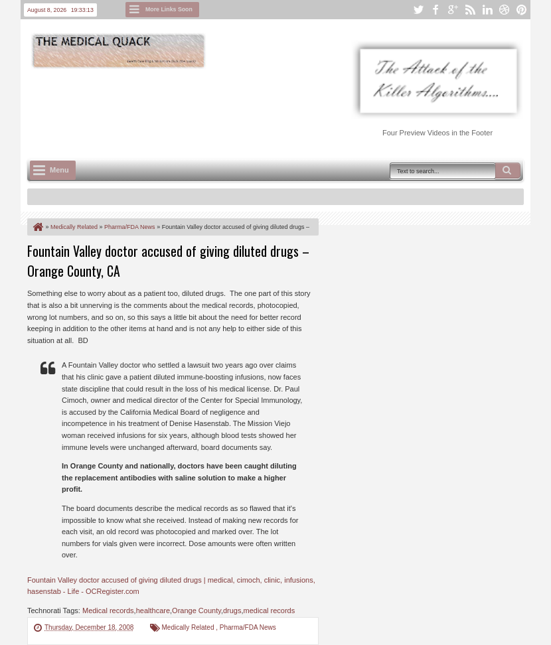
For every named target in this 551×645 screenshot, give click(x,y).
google (452, 9)
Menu (59, 170)
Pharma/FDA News (248, 627)
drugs (232, 610)
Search (507, 171)
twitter (418, 9)
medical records (269, 610)
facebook (435, 9)
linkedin (487, 9)
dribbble (504, 9)
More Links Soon (169, 9)
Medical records (108, 610)
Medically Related (189, 627)
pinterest (521, 9)
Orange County (196, 610)
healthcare (153, 610)
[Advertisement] (269, 107)
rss (470, 9)
